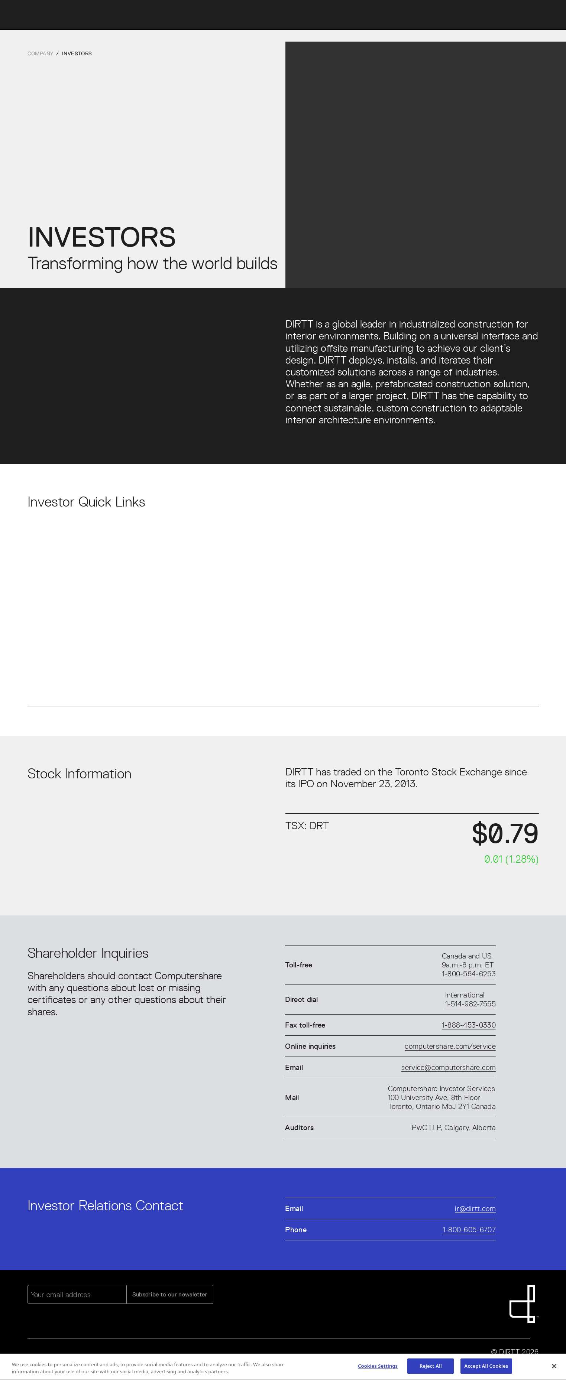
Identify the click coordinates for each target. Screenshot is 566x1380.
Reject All (431, 1367)
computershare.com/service (450, 1046)
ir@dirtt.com (475, 1208)
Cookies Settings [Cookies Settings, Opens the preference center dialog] (378, 1367)
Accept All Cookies (486, 1367)
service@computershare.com (448, 1067)
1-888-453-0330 (469, 1025)
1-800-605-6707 (469, 1230)
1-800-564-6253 (469, 974)
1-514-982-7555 (470, 1004)
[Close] (554, 1368)
